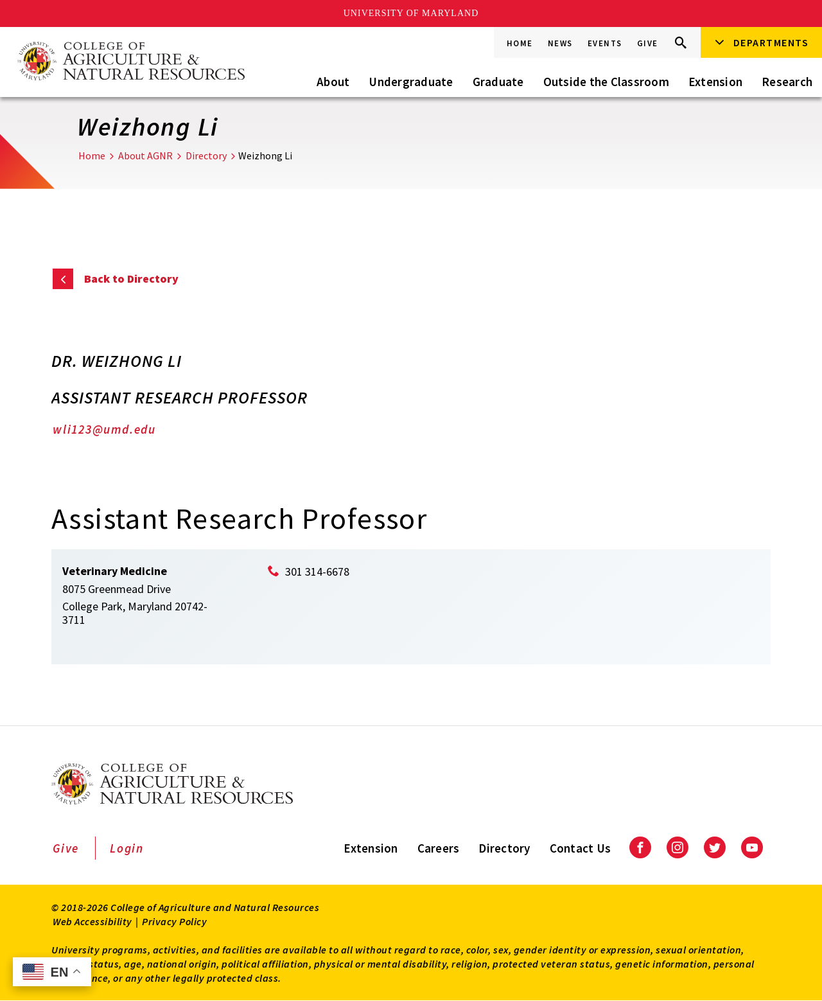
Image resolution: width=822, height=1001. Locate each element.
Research (787, 81)
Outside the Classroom (606, 81)
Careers (438, 848)
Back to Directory (131, 278)
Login (127, 848)
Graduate (498, 81)
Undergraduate (411, 81)
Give (647, 43)
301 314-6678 (317, 571)
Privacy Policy (174, 921)
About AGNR (145, 155)
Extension (715, 81)
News (560, 43)
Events (605, 43)
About (333, 81)
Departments (771, 42)
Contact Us (580, 848)
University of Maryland (411, 13)
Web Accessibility (92, 921)
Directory (206, 155)
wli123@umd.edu (104, 429)
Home (520, 43)
